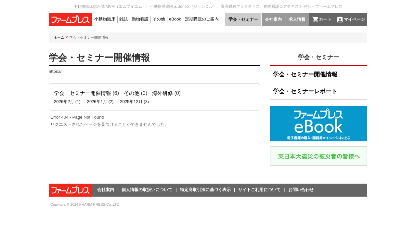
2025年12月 (131, 101)
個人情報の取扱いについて (147, 189)
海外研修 (162, 93)
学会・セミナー (243, 19)
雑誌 (123, 19)
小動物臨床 (104, 19)
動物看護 (140, 19)
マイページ (354, 19)
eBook (175, 19)
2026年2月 (64, 101)
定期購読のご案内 (202, 19)
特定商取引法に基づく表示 (205, 189)
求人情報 (297, 19)
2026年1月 (97, 101)
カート (325, 19)
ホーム (59, 37)
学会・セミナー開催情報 (82, 93)
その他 (158, 19)
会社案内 (273, 19)
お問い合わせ (301, 189)
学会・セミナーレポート (305, 91)
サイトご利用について (259, 189)
